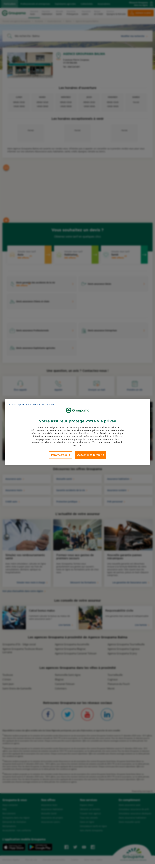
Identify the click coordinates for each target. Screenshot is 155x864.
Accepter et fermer (89, 455)
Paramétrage (59, 455)
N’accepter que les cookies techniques (33, 404)
